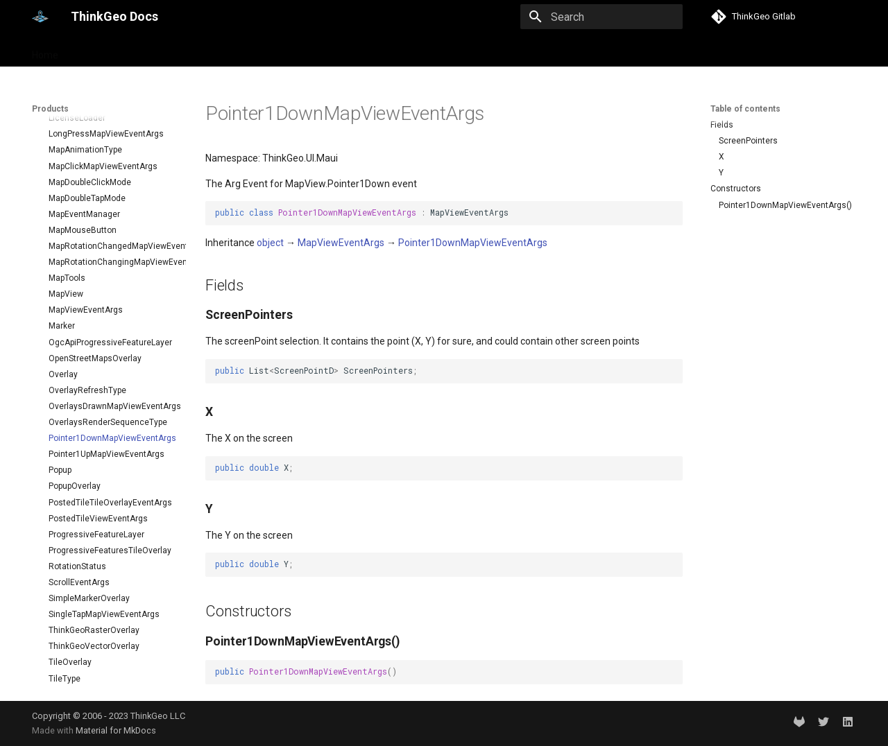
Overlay (63, 234)
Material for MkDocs (116, 730)
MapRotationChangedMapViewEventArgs (112, 106)
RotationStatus (77, 426)
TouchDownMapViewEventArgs (108, 570)
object (270, 242)
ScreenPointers (748, 141)
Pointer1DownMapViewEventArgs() (785, 205)
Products (96, 50)
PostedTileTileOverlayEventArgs (110, 362)
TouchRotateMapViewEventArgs (110, 602)
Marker (62, 186)
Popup (60, 330)
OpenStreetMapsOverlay (95, 218)
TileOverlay (70, 522)
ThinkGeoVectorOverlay (94, 506)
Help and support (171, 50)
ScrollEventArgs (79, 442)
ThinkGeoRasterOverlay (94, 490)
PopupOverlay (75, 346)
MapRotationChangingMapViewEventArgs (112, 122)
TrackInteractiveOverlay (94, 634)
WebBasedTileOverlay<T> (98, 666)
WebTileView (73, 682)
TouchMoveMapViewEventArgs (108, 586)
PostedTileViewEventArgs (98, 378)
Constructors (735, 188)
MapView (66, 154)
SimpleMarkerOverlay (89, 458)
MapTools (67, 138)
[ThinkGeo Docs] (40, 17)
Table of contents (745, 109)
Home (45, 50)
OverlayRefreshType (87, 250)
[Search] (601, 16)
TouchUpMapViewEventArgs (102, 618)
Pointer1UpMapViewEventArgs (106, 314)
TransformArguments (90, 650)
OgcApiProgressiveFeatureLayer (110, 202)
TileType (64, 539)
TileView (65, 555)
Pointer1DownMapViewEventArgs (112, 298)
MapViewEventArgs (86, 170)
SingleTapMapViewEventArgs (104, 474)
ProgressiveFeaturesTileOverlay (110, 410)
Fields (721, 125)
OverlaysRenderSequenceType (108, 282)
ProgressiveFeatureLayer (96, 394)
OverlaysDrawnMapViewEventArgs (112, 266)
